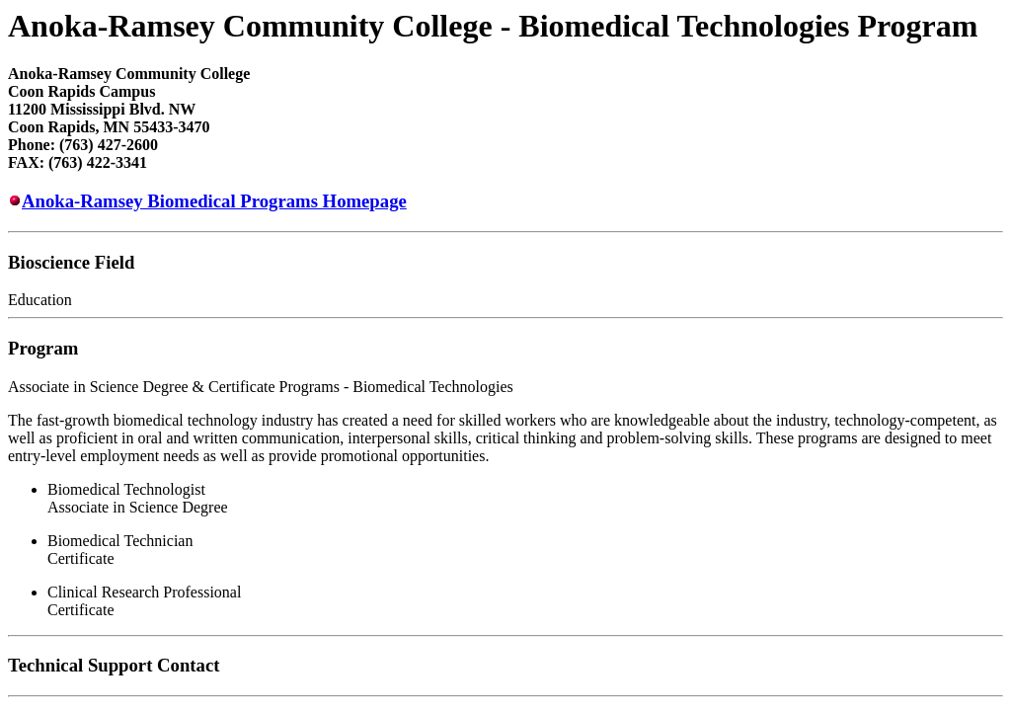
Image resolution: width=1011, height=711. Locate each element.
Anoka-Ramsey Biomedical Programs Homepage (214, 201)
